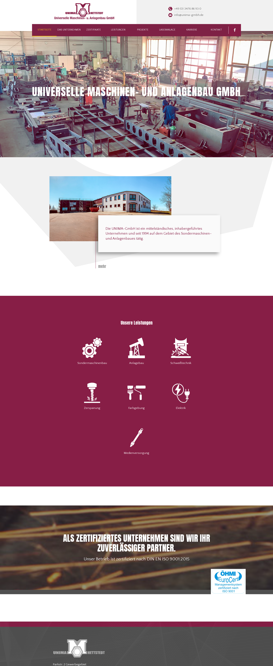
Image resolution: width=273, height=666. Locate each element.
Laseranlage (167, 30)
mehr (102, 266)
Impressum (156, 660)
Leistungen (118, 30)
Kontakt (216, 30)
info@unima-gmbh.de (188, 15)
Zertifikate (93, 30)
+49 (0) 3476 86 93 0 (187, 8)
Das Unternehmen (69, 30)
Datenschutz (169, 660)
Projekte (142, 30)
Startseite (44, 30)
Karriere (191, 30)
